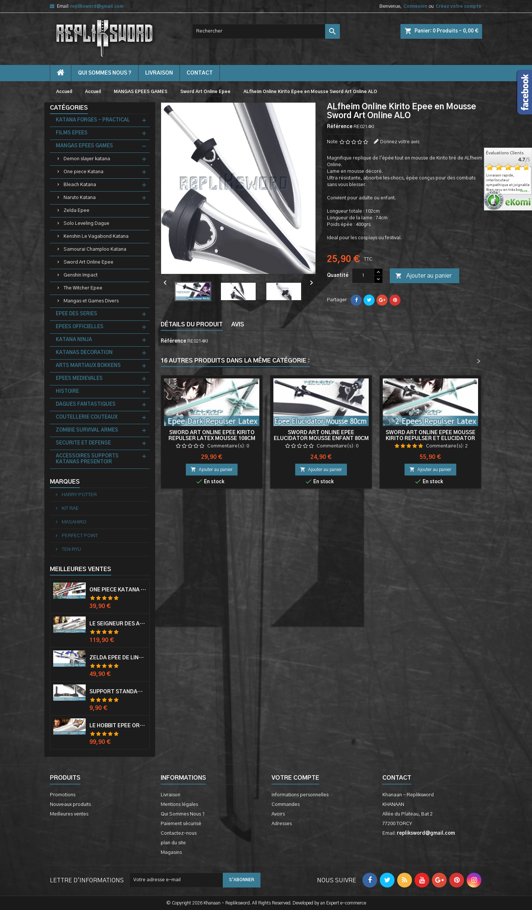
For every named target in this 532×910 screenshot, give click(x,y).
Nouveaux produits (70, 804)
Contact (396, 778)
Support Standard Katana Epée (117, 691)
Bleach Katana (80, 184)
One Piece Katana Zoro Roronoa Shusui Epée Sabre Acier (117, 590)
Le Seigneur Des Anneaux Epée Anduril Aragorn (117, 623)
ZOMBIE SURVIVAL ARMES (87, 430)
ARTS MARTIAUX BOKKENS (88, 365)
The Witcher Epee (83, 288)
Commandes (286, 804)
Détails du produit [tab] (192, 324)
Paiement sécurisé (181, 823)
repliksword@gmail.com (96, 6)
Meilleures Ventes (80, 569)
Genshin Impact (81, 275)
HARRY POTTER (79, 494)
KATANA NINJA (74, 339)
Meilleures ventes (69, 814)
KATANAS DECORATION (84, 352)
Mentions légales (179, 804)
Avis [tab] (237, 324)
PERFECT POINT (79, 535)
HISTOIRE (67, 391)
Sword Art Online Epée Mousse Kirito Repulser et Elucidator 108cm (430, 438)
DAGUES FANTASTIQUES (86, 404)
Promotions (62, 795)
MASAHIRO (73, 522)
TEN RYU (71, 549)
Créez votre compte (458, 6)
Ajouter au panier (423, 276)
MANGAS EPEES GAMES (84, 146)
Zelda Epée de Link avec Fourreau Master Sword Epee (117, 657)
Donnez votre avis (399, 142)
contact (200, 73)
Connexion (415, 6)
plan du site (173, 843)
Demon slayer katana (87, 159)
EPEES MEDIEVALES (79, 378)
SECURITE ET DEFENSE (83, 443)
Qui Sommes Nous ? (105, 73)
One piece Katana (83, 171)
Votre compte (295, 778)
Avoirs (278, 814)
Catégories (69, 108)
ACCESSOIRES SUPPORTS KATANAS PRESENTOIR (87, 459)
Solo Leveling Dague (86, 223)
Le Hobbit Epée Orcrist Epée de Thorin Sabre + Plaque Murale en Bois (117, 725)
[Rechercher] (266, 31)
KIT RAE (70, 508)
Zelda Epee (76, 210)
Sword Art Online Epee (88, 262)
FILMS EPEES (72, 133)
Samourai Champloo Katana (95, 249)
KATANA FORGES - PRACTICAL (93, 120)
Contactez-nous (179, 833)
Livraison (159, 73)
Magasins (171, 852)
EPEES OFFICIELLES (79, 326)
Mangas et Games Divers (91, 301)
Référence (339, 126)
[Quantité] (363, 275)
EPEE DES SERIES (76, 314)
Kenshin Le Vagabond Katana (96, 236)
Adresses (282, 823)
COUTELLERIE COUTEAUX (86, 417)
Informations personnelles (300, 795)
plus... (525, 191)
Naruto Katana (80, 197)
